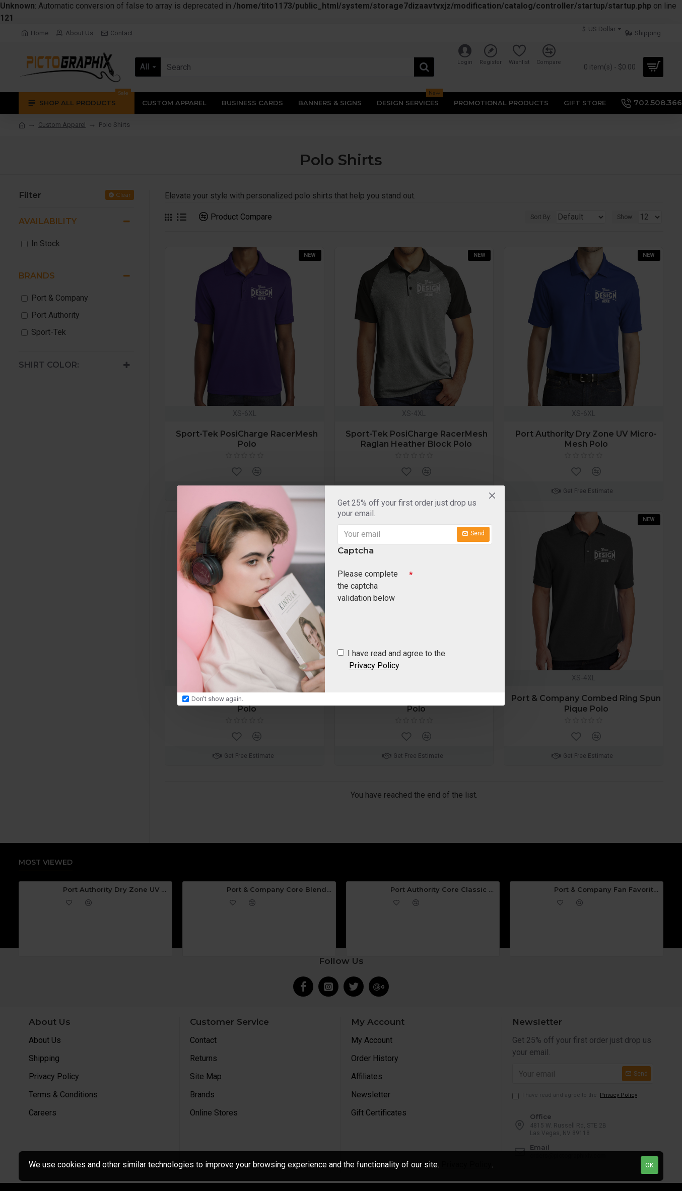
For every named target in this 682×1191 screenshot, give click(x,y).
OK (649, 1165)
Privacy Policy (466, 1164)
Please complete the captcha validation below (367, 585)
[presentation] (408, 624)
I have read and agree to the (391, 661)
